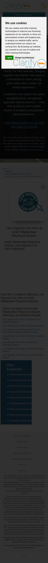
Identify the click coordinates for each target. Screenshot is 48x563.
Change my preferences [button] (24, 58)
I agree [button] (9, 58)
